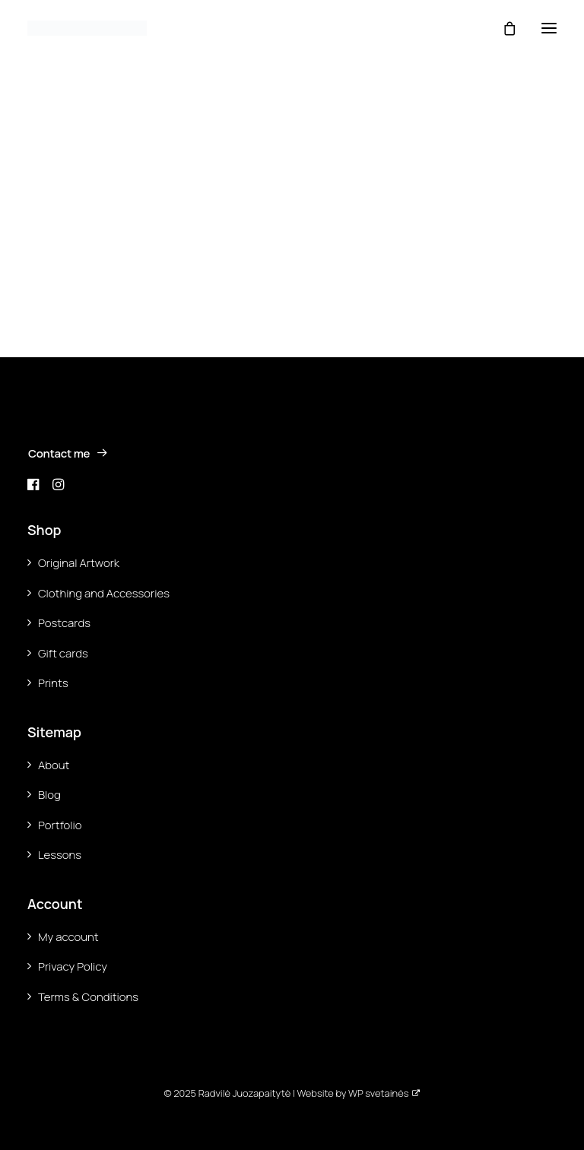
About (53, 765)
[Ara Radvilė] (87, 28)
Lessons (59, 855)
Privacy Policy (72, 966)
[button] (549, 28)
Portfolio (60, 825)
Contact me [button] (68, 453)
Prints (53, 683)
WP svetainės (378, 1093)
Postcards (64, 623)
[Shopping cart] (502, 28)
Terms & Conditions (88, 997)
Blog (49, 795)
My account (68, 937)
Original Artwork (78, 563)
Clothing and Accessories (104, 593)
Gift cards (63, 653)
